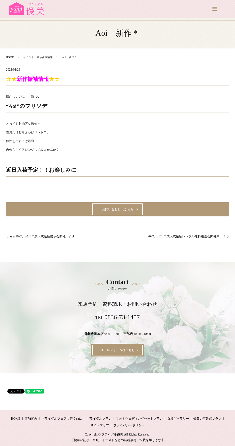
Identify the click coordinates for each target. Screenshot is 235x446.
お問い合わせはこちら (117, 209)
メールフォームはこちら (117, 350)
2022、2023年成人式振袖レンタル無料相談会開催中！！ (187, 236)
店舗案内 (31, 418)
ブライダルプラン (99, 418)
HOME (10, 57)
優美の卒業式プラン (207, 418)
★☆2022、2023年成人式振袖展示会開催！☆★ (42, 236)
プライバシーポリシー (129, 425)
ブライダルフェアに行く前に (62, 418)
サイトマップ (99, 425)
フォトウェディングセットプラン (139, 418)
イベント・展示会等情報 (38, 57)
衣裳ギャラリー (178, 418)
